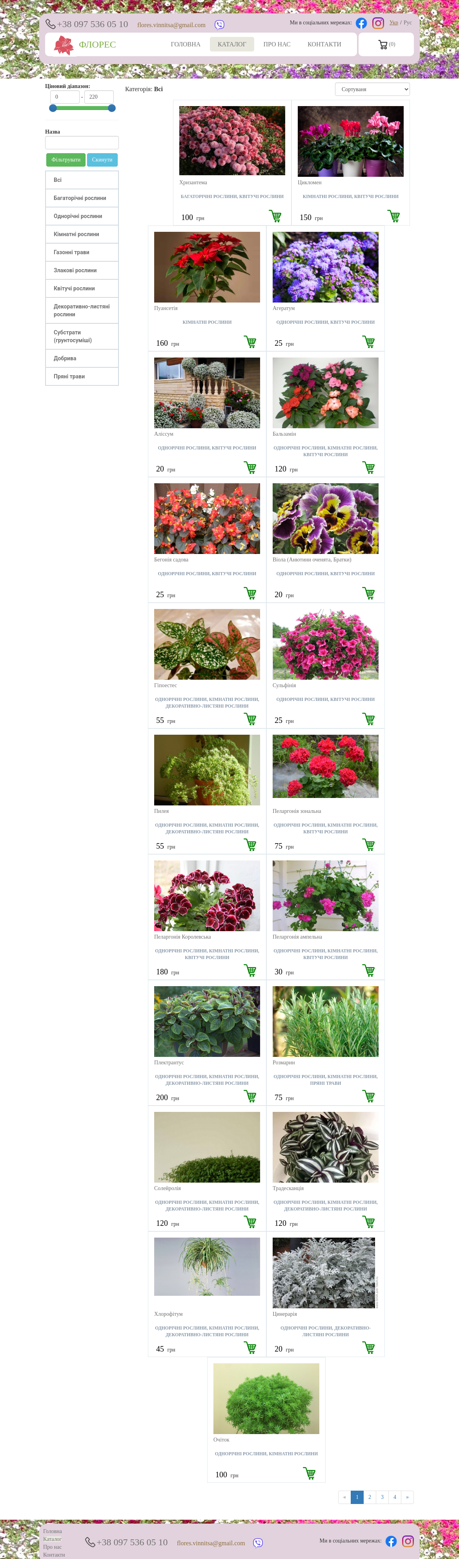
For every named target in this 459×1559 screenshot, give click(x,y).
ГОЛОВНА (186, 44)
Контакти (54, 1555)
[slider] (53, 108)
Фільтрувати (65, 160)
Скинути (102, 160)
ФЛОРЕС (84, 44)
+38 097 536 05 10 (92, 24)
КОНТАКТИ (324, 44)
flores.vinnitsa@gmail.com (171, 25)
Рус (408, 23)
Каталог (52, 1539)
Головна (52, 1531)
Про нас (52, 1547)
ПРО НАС (276, 44)
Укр (394, 23)
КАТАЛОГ (232, 44)
